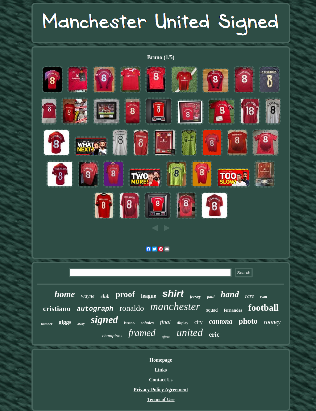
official (166, 336)
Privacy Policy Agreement (161, 389)
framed (142, 332)
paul (210, 296)
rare (249, 296)
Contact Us (161, 379)
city (198, 322)
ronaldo (131, 308)
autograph (95, 309)
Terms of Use (160, 399)
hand (230, 294)
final (165, 322)
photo (248, 321)
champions (112, 335)
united (190, 332)
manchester (175, 307)
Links (161, 369)
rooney (272, 321)
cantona (221, 321)
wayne (87, 296)
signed (104, 319)
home (65, 294)
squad (212, 310)
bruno (129, 323)
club (105, 296)
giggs (65, 322)
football (263, 307)
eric (214, 334)
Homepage (161, 360)
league (148, 296)
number (46, 324)
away (81, 324)
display (182, 323)
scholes (147, 323)
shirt (173, 293)
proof (125, 294)
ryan (263, 297)
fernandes (233, 310)
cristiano (56, 309)
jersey (195, 296)
